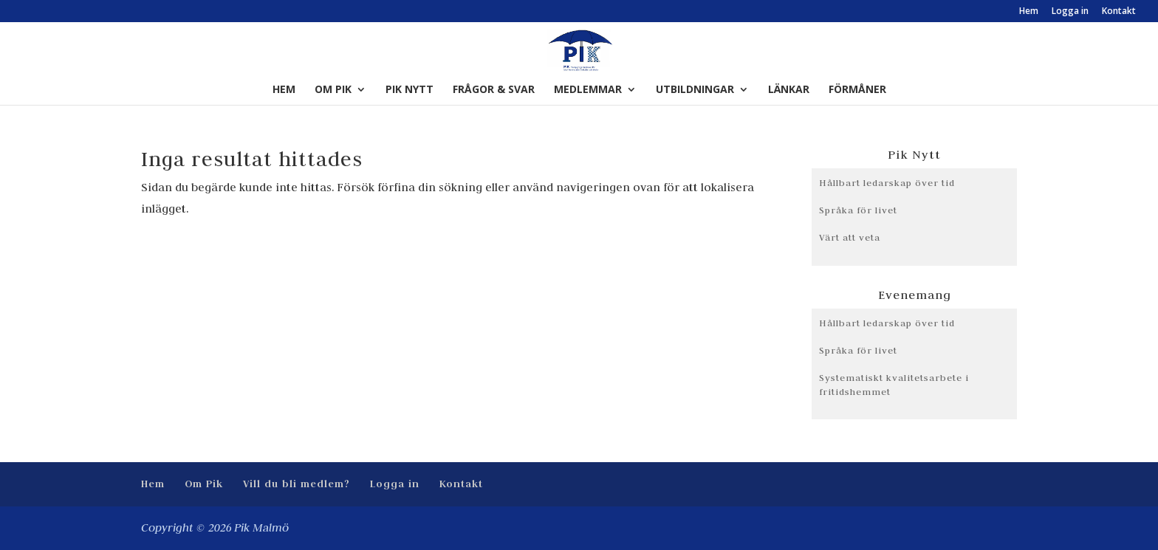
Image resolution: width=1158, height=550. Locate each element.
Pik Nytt (410, 90)
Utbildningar (695, 90)
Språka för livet (858, 210)
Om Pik (333, 90)
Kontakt (1119, 12)
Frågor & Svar (494, 90)
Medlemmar (588, 90)
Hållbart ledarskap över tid (887, 182)
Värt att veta (849, 237)
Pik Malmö (261, 527)
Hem (1028, 12)
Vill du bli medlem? (296, 483)
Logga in (1070, 12)
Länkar (788, 90)
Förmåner (857, 90)
